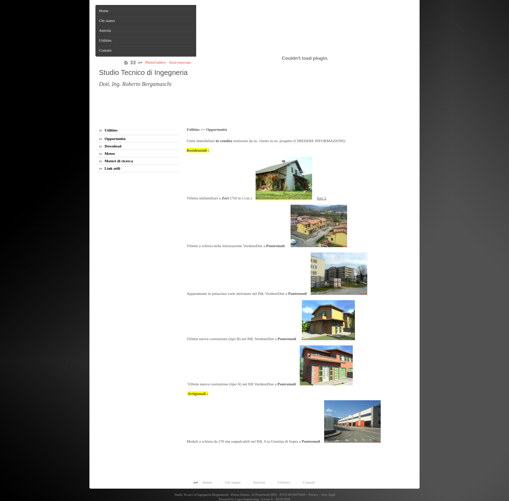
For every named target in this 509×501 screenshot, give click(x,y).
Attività (259, 482)
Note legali (328, 494)
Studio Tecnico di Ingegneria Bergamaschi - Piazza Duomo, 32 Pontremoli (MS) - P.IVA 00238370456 (239, 494)
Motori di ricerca (116, 161)
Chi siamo (233, 482)
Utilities (108, 130)
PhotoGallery (155, 62)
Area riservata (180, 62)
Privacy (313, 494)
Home (207, 482)
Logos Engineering (247, 499)
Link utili (109, 168)
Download (110, 146)
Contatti (309, 482)
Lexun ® (267, 499)
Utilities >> (196, 129)
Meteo (107, 153)
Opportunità (112, 138)
